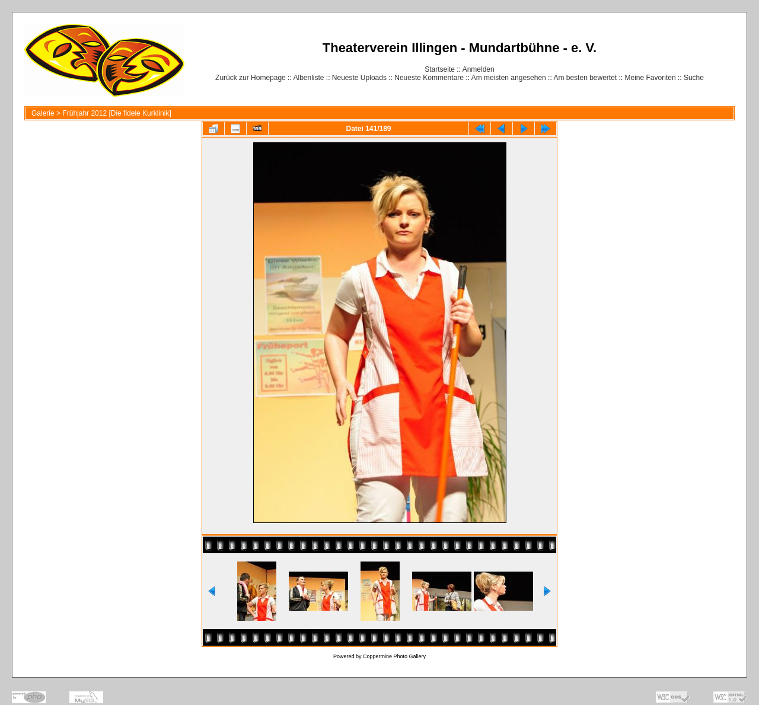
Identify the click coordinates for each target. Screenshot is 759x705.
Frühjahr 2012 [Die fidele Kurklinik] (116, 113)
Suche (694, 78)
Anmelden (479, 69)
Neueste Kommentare (429, 78)
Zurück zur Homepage (250, 78)
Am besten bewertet (585, 78)
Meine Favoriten (650, 78)
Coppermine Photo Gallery (394, 656)
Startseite (440, 69)
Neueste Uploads (359, 78)
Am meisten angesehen (508, 78)
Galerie (43, 113)
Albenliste (308, 78)
